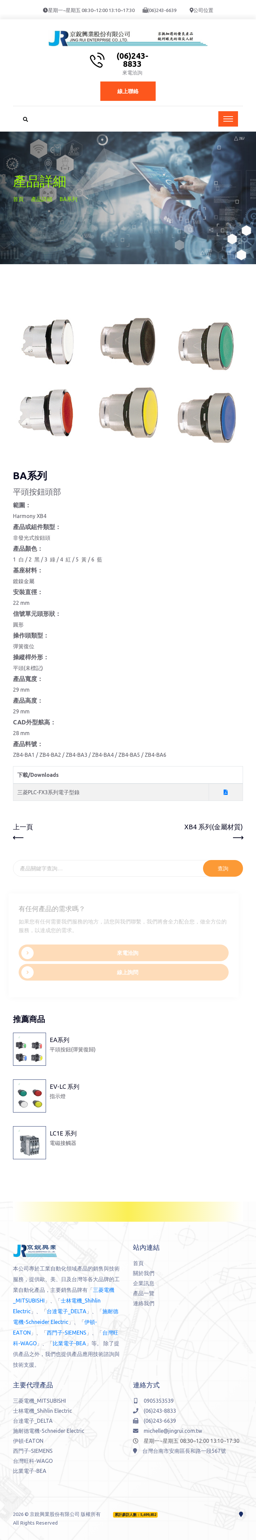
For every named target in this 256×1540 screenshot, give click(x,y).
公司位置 (203, 10)
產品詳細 (41, 199)
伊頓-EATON (28, 1441)
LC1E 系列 (63, 1133)
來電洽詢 (77, 953)
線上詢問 (77, 972)
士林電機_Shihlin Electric (42, 1411)
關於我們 (143, 1273)
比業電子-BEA (69, 1343)
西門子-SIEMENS (66, 1333)
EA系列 (59, 1039)
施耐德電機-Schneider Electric (48, 1431)
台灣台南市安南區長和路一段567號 (179, 1451)
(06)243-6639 (162, 10)
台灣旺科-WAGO (33, 1461)
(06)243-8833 (132, 60)
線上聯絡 (128, 91)
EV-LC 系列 (64, 1086)
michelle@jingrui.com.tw (167, 1431)
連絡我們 (143, 1303)
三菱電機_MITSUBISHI (39, 1401)
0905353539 (154, 1401)
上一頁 (23, 833)
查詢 (223, 868)
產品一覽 (143, 1293)
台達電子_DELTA (66, 1311)
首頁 (18, 199)
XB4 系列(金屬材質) (213, 833)
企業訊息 (143, 1283)
